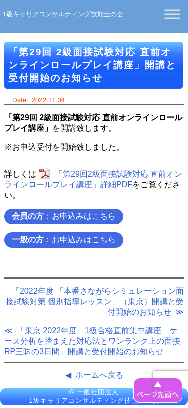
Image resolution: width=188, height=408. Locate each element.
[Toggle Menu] (172, 14)
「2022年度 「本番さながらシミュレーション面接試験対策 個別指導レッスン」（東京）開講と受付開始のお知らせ (95, 301)
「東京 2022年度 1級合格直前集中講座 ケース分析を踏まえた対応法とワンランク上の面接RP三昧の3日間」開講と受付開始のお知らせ (92, 341)
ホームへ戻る (99, 375)
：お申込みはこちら (64, 216)
